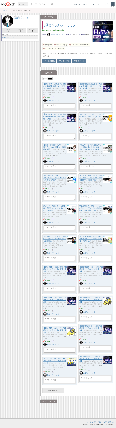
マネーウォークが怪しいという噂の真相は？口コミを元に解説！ (91, 116)
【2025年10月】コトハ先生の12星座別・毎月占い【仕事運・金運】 (91, 269)
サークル (90, 422)
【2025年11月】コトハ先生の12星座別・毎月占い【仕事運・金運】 (55, 269)
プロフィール (79, 61)
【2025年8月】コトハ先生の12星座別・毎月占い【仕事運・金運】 (91, 300)
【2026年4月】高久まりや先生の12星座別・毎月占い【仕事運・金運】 (54, 86)
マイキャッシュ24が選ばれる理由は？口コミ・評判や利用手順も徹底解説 (54, 239)
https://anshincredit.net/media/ (53, 30)
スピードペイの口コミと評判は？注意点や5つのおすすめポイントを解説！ (54, 208)
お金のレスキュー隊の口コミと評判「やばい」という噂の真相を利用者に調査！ (54, 177)
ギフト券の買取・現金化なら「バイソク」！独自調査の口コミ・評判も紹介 (91, 239)
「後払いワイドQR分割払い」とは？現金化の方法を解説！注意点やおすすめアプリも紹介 (91, 147)
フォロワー (20, 30)
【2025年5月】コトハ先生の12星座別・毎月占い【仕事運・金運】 (91, 359)
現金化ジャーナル (59, 25)
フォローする (64, 61)
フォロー (8, 30)
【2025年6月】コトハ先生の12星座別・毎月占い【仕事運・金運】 (54, 330)
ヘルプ (104, 422)
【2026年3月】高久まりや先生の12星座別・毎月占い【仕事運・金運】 (90, 86)
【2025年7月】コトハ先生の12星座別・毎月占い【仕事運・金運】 (91, 328)
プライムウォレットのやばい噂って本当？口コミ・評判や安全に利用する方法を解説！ (91, 177)
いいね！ (48, 97)
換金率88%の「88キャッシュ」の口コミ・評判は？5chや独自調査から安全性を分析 (91, 208)
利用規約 (97, 422)
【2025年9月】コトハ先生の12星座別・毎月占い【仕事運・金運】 (54, 300)
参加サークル (33, 30)
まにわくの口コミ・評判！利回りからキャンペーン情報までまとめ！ (54, 361)
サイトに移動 (49, 61)
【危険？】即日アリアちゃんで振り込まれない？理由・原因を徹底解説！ (54, 147)
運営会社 (111, 422)
